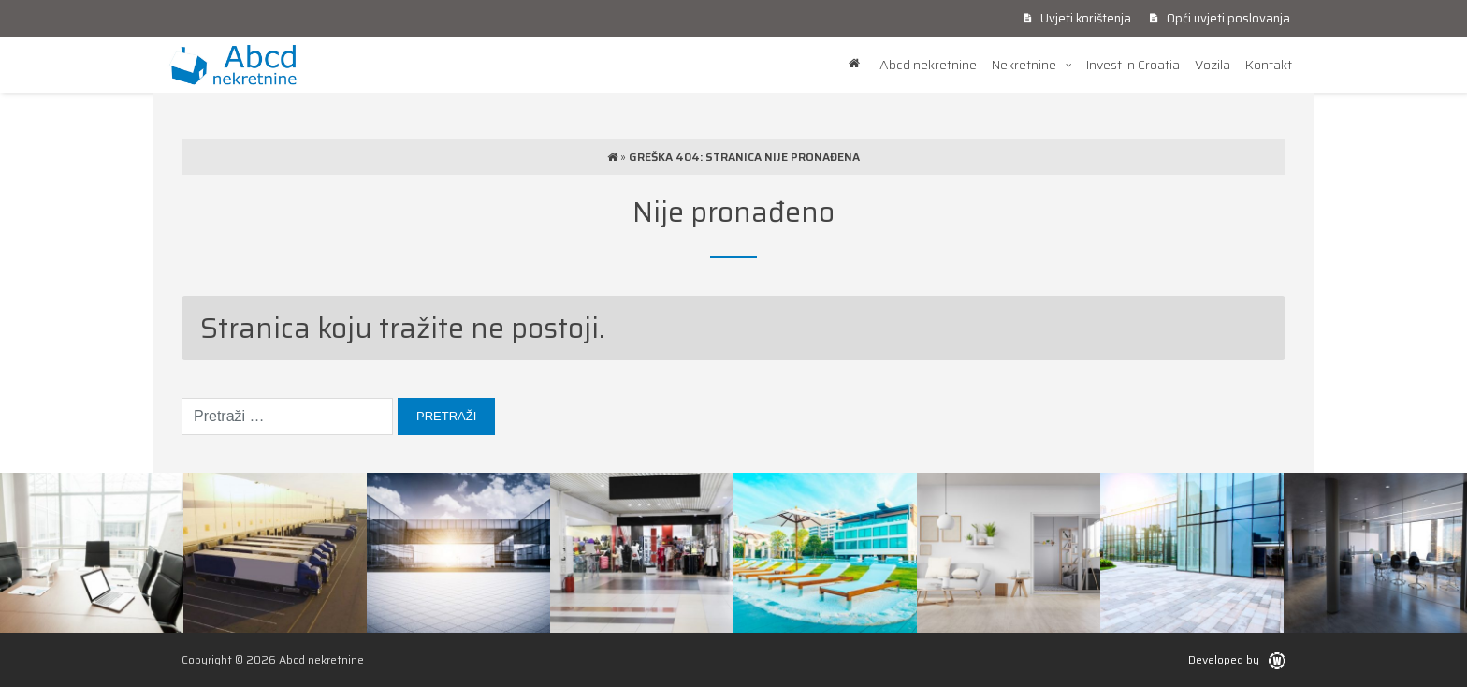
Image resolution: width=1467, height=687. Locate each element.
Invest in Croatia (1133, 64)
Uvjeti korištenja (1077, 18)
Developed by (1236, 659)
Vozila (1212, 64)
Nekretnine (1024, 64)
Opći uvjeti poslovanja (1220, 18)
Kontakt (1268, 64)
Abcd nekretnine (928, 64)
